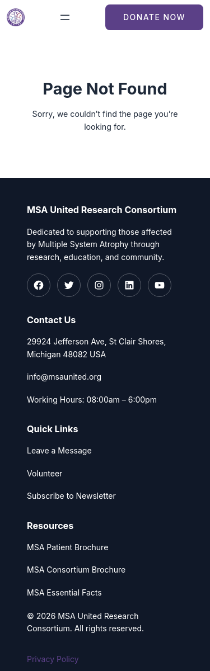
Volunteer (44, 473)
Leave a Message (59, 450)
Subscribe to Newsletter (71, 495)
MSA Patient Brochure (67, 547)
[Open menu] (65, 17)
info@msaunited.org (64, 376)
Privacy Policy (53, 659)
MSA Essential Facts (64, 592)
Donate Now (154, 17)
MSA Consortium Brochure (76, 569)
